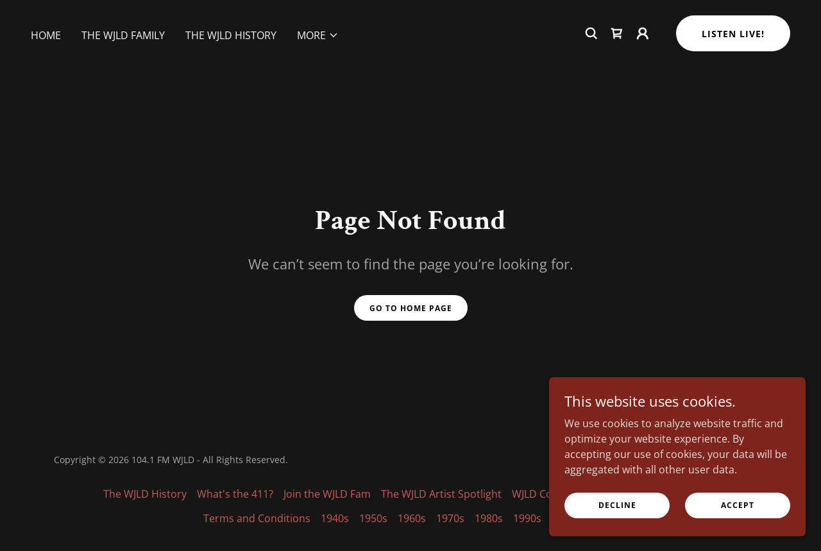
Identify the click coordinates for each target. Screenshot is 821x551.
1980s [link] (489, 518)
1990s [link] (527, 518)
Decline (617, 505)
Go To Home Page (410, 308)
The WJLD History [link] (230, 60)
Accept (737, 505)
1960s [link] (412, 518)
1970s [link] (450, 518)
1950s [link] (373, 518)
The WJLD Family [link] (123, 60)
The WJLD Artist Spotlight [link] (441, 494)
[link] (617, 58)
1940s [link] (335, 518)
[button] (318, 59)
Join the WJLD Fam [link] (327, 494)
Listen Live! (733, 58)
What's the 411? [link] (235, 494)
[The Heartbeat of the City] (410, 12)
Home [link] (46, 60)
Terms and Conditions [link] (256, 518)
